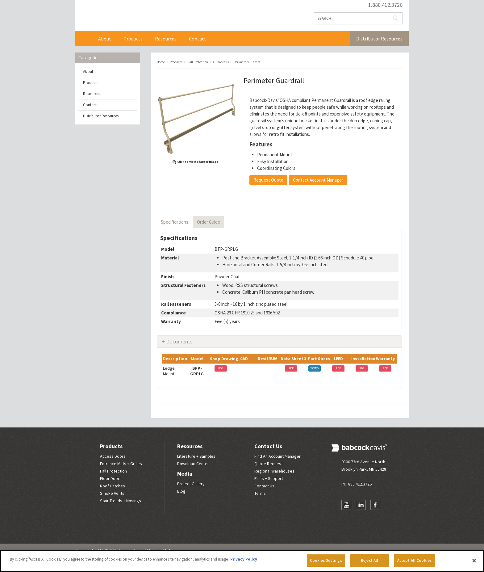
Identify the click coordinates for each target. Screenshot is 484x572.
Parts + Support (268, 478)
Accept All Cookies (414, 560)
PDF (220, 368)
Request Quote (268, 180)
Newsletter (346, 517)
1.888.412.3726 (385, 5)
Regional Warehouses (274, 471)
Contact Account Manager (318, 180)
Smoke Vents (112, 493)
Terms (260, 493)
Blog (181, 491)
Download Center (193, 463)
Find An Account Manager (277, 456)
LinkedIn (361, 505)
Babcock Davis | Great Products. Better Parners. (157, 15)
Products (133, 39)
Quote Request (268, 463)
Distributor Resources (379, 39)
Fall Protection (113, 471)
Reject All (369, 560)
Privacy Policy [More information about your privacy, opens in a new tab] (243, 559)
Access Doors (113, 456)
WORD (315, 368)
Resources (166, 39)
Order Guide (208, 222)
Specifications (174, 222)
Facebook (375, 505)
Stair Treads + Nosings (120, 500)
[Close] (474, 560)
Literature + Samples (196, 456)
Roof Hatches (112, 486)
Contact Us (268, 446)
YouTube (346, 505)
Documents (179, 341)
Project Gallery (191, 483)
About (104, 39)
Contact (197, 39)
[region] (242, 561)
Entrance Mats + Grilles (121, 463)
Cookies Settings (326, 560)
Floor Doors (111, 478)
